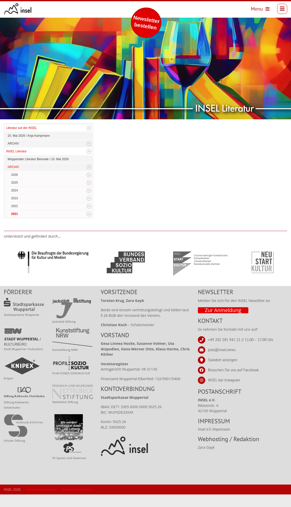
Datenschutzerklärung (76, 502)
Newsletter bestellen (146, 22)
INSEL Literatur (16, 164)
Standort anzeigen (222, 372)
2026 (14, 187)
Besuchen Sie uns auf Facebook (233, 382)
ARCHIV (13, 156)
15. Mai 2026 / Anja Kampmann (29, 148)
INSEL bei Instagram (224, 392)
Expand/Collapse (89, 140)
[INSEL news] (18, 9)
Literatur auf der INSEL (21, 140)
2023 (14, 211)
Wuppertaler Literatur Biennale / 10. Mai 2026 (38, 172)
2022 (14, 218)
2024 (14, 203)
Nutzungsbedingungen (41, 502)
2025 (14, 195)
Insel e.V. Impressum (214, 441)
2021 (14, 226)
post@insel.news (221, 362)
